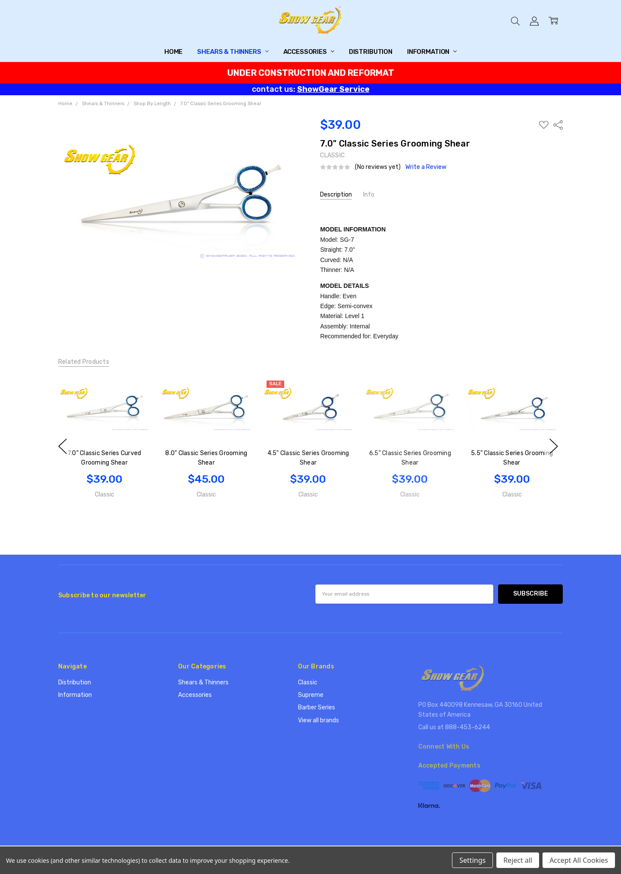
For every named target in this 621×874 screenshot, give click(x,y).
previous (62, 446)
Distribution (370, 52)
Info (368, 194)
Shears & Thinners (232, 52)
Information (432, 52)
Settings (472, 860)
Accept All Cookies (578, 860)
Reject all (517, 860)
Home (173, 52)
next (554, 446)
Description (336, 194)
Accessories (308, 52)
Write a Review (425, 167)
